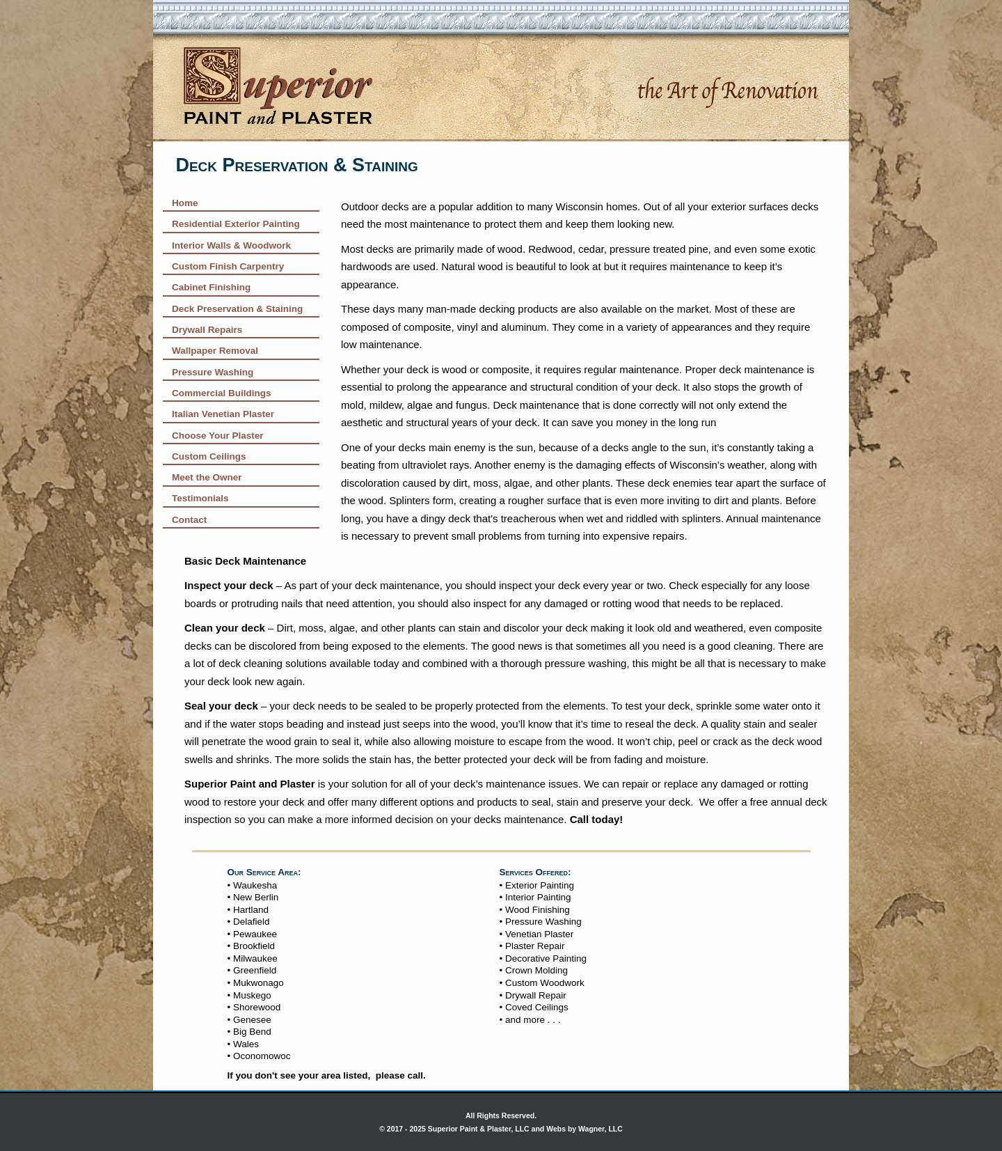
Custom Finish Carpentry (228, 266)
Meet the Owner (207, 477)
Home (185, 203)
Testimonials (200, 498)
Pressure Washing (212, 372)
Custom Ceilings (209, 456)
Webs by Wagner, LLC (584, 1129)
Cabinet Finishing (211, 287)
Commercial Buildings (221, 393)
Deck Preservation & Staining (237, 309)
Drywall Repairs (207, 329)
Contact (189, 520)
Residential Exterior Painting (236, 224)
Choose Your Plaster (218, 435)
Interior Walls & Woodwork (231, 245)
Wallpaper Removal (215, 350)
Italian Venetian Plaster (223, 414)
